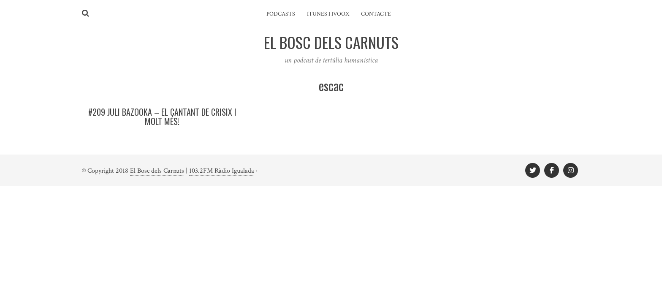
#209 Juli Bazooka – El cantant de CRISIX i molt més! (162, 117)
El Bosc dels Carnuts (157, 170)
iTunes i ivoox (328, 14)
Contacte (376, 14)
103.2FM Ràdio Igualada (221, 170)
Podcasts (280, 14)
